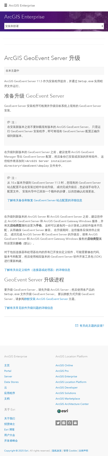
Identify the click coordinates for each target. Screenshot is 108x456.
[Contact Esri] (75, 421)
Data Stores (11, 380)
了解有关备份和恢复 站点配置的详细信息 (44, 199)
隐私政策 (57, 449)
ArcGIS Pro (62, 369)
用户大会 (9, 433)
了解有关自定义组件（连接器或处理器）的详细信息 (37, 269)
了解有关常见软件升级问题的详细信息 (28, 306)
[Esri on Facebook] (63, 421)
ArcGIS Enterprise (22, 5)
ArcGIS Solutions (66, 391)
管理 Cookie (70, 449)
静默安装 (46, 297)
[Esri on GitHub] (69, 421)
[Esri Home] (62, 409)
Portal (7, 369)
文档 (7, 397)
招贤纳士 (9, 422)
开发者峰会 (11, 439)
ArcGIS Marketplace (68, 397)
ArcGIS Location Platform (71, 380)
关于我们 (9, 417)
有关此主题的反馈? (92, 324)
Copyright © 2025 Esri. (16, 449)
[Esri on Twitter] (58, 421)
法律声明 (83, 449)
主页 (7, 364)
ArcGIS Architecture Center (72, 402)
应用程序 (9, 391)
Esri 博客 (9, 428)
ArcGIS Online (64, 364)
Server (8, 375)
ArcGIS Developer (67, 386)
